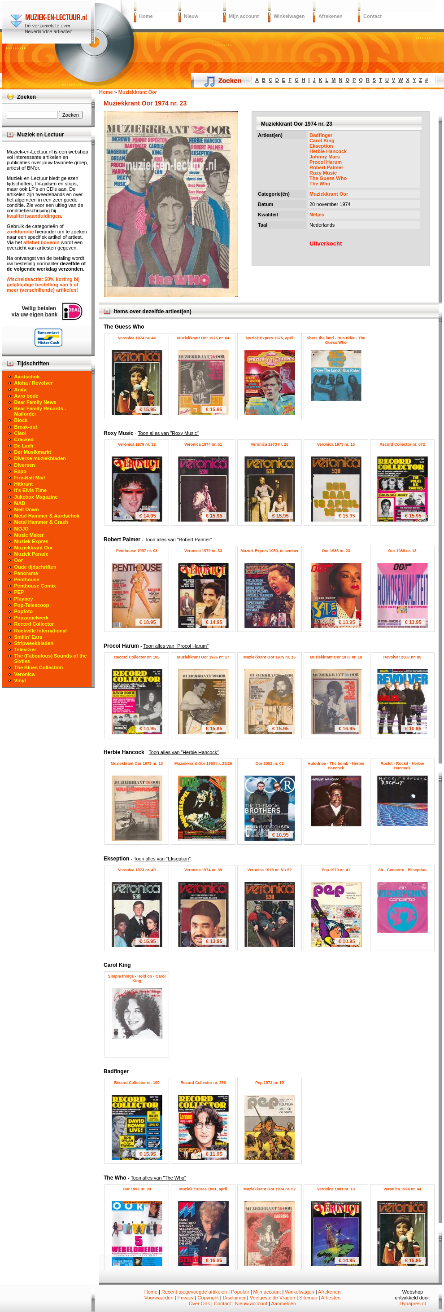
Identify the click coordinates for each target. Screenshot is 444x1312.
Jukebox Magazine (36, 497)
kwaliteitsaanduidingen (34, 216)
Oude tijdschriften (35, 567)
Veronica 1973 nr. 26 (269, 444)
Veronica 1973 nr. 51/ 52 (270, 870)
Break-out (25, 427)
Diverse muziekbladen (40, 458)
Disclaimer (234, 1297)
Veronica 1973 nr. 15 (336, 444)
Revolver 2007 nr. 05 (402, 657)
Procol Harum (325, 162)
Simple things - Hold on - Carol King (137, 978)
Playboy (23, 598)
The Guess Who (328, 178)
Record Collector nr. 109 (136, 1082)
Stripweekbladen (33, 643)
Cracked (24, 439)
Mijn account (244, 16)
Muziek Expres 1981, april (203, 1189)
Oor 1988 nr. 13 (402, 550)
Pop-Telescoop (31, 605)
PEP (19, 592)
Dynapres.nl (413, 1303)
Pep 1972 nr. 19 (269, 1082)
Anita (20, 389)
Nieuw (191, 16)
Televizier (25, 649)
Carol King (322, 140)
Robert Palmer (326, 167)
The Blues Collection (38, 667)
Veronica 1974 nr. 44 (137, 338)
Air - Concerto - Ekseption (402, 870)
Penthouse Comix (35, 585)
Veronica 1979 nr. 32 (137, 444)
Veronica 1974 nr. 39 (203, 870)
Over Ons (199, 1303)
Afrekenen (330, 16)
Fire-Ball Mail (29, 477)
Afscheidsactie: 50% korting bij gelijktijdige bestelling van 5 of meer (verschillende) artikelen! (43, 284)
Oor (18, 560)
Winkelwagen (289, 16)
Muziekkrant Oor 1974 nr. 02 (270, 1189)
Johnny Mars (324, 156)
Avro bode (26, 396)
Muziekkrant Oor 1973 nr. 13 (137, 763)
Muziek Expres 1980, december (269, 550)
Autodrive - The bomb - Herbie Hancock (336, 765)
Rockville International (40, 630)
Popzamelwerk (31, 617)
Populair (240, 1291)
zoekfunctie (20, 231)
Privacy (186, 1297)
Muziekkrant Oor (328, 194)
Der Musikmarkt (33, 452)
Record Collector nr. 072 (402, 444)
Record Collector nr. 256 (203, 1082)
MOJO (21, 528)
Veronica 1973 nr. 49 (137, 870)
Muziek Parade (31, 554)
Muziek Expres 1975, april (270, 338)
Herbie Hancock (328, 151)
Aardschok (27, 376)
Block (21, 420)
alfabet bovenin (41, 242)
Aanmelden (283, 1303)
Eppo (20, 471)
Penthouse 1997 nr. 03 (136, 550)
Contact (372, 16)
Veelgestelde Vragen (272, 1297)
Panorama (26, 573)
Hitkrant (23, 484)
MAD (20, 503)
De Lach (24, 445)
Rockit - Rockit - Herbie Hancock (402, 765)
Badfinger (320, 135)
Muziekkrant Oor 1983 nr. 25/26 (203, 763)
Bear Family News (35, 402)
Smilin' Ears (28, 637)
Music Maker (29, 535)
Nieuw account (251, 1303)
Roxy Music (323, 173)
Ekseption (321, 146)
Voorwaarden (159, 1297)
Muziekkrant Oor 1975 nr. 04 (203, 338)
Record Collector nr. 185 (136, 657)
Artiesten (330, 1297)
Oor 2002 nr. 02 (269, 763)
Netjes (316, 214)
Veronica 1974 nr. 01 (203, 444)
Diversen (24, 465)
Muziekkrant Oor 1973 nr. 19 (336, 657)
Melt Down (26, 509)
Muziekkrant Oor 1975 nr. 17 (203, 657)
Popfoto (23, 611)
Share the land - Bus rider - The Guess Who (336, 340)
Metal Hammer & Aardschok (47, 515)
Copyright (208, 1297)
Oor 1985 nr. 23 (336, 550)
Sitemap (308, 1297)
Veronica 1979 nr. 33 (203, 550)
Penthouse (26, 579)
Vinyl (20, 680)
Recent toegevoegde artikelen (194, 1291)
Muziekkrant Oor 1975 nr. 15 (270, 657)
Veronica (24, 674)
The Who (319, 183)
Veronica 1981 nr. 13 (336, 1189)
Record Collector (34, 624)
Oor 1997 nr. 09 (136, 1189)
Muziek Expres (31, 541)
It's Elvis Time (30, 490)
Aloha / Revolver (33, 383)
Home (146, 16)
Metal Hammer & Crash (41, 522)
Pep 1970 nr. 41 (336, 870)
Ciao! (20, 433)
